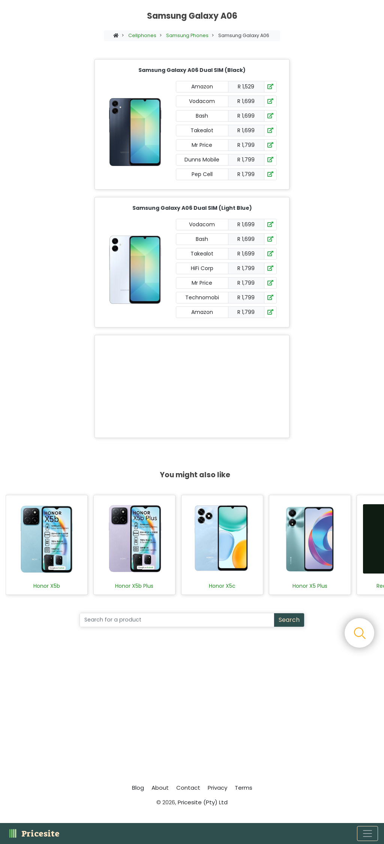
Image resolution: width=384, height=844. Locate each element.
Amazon (202, 86)
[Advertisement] (190, 386)
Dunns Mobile (201, 159)
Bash (202, 116)
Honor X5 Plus (309, 586)
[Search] (177, 620)
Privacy (217, 788)
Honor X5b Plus (134, 586)
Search (289, 619)
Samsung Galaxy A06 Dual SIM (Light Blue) (192, 208)
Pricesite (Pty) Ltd (203, 802)
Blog (138, 788)
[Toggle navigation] (367, 833)
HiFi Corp (202, 268)
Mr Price (202, 145)
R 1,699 (246, 101)
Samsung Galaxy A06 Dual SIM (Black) (192, 70)
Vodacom (202, 101)
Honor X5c (222, 586)
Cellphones (142, 35)
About (160, 788)
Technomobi (202, 297)
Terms (243, 788)
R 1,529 (246, 86)
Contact (188, 788)
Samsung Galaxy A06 (243, 35)
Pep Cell (202, 174)
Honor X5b (46, 586)
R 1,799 (246, 145)
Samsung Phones (187, 35)
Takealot (201, 130)
